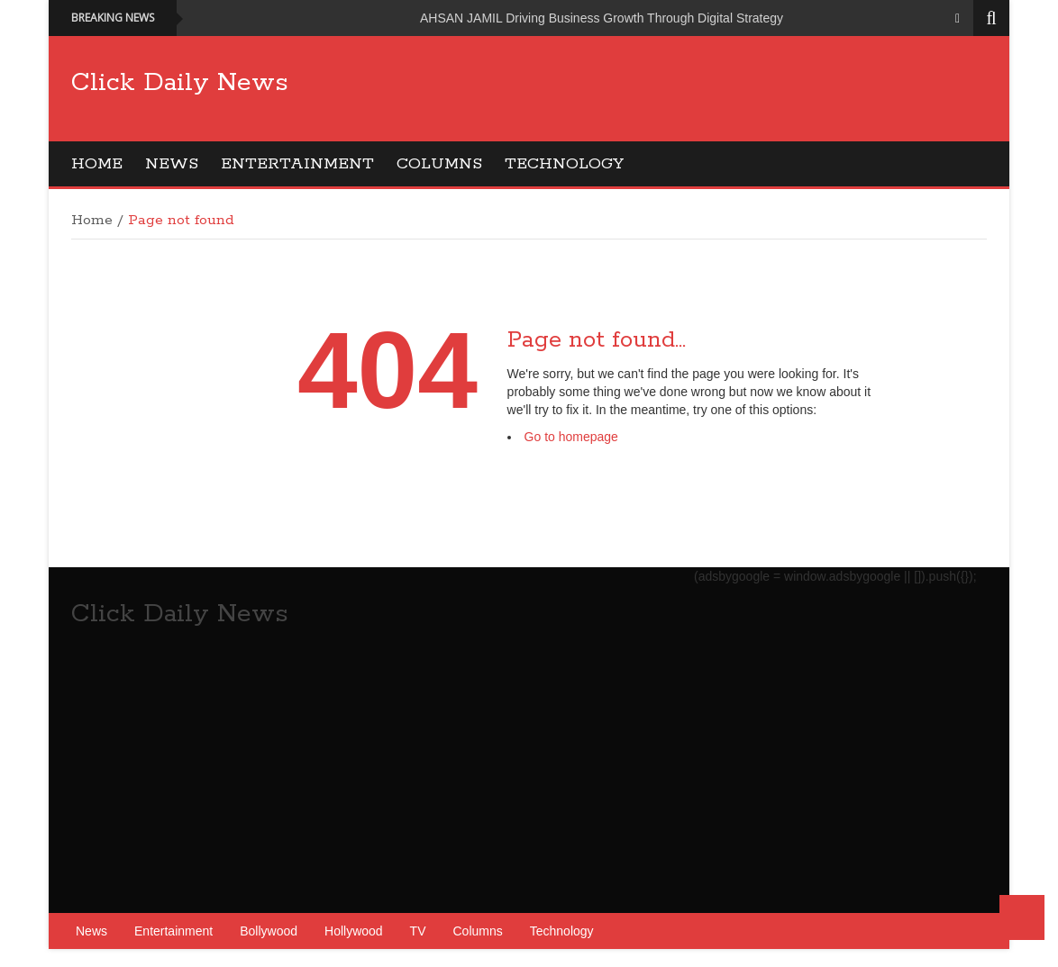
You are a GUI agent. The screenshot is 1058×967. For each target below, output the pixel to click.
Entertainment (297, 164)
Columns (439, 164)
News (171, 164)
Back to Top (1021, 917)
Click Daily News (179, 83)
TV (418, 931)
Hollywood (353, 931)
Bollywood (268, 931)
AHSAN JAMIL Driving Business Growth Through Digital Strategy (601, 18)
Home (97, 164)
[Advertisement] (659, 103)
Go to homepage (571, 436)
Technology (564, 164)
